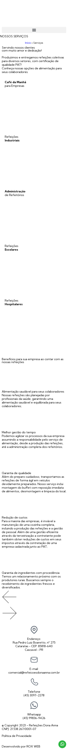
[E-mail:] (34, 659)
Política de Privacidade (17, 736)
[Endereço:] (34, 629)
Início (28, 42)
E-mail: (34, 669)
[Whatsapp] (34, 705)
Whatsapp (34, 714)
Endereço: (34, 639)
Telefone (34, 691)
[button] (34, 30)
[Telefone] (34, 682)
